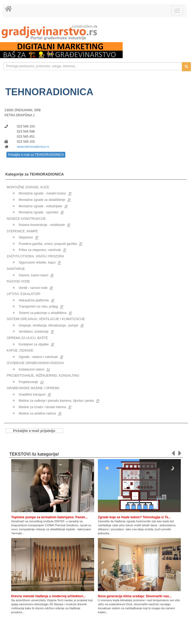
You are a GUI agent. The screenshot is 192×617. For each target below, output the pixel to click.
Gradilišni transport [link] (32, 394)
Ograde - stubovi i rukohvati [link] (38, 357)
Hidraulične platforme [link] (34, 300)
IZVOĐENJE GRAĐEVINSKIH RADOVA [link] (35, 363)
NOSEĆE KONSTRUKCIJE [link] (26, 219)
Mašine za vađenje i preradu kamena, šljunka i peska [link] (56, 401)
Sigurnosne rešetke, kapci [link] (37, 262)
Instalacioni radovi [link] (31, 369)
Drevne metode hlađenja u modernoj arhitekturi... (48, 596)
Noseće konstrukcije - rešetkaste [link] (42, 225)
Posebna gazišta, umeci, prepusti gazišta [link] (48, 244)
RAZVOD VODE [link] (18, 281)
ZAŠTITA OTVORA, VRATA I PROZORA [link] (35, 256)
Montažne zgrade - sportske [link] (38, 212)
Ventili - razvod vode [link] (33, 288)
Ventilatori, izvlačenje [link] (34, 331)
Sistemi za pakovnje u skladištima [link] (42, 313)
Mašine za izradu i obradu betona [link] (42, 407)
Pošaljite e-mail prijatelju (34, 431)
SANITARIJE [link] (16, 269)
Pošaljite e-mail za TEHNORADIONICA (36, 155)
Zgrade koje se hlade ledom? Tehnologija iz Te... (134, 517)
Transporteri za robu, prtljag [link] (38, 306)
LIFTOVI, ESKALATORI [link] (23, 294)
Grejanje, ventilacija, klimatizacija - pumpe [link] (48, 325)
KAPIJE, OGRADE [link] (20, 350)
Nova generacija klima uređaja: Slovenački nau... (135, 596)
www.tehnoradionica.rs (33, 147)
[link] (96, 32)
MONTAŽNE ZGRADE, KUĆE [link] (28, 187)
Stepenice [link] (26, 237)
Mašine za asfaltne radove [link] (37, 413)
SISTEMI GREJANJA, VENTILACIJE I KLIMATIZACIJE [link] (46, 319)
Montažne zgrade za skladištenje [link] (42, 200)
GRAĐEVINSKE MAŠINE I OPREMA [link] (33, 388)
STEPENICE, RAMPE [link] (22, 231)
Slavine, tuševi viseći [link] (33, 275)
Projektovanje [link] (28, 382)
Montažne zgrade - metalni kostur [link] (42, 193)
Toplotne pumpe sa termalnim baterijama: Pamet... (49, 517)
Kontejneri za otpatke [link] (34, 344)
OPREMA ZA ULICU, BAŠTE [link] (27, 338)
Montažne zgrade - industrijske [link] (40, 206)
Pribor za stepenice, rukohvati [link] (40, 250)
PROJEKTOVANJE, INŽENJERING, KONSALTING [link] (43, 375)
